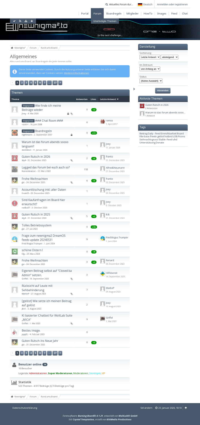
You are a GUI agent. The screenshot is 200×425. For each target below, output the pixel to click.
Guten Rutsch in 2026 (36, 157)
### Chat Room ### (49, 121)
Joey (24, 113)
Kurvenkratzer (29, 171)
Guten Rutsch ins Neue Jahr (40, 341)
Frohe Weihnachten (35, 179)
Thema (15, 99)
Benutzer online (30, 364)
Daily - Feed (154, 133)
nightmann (27, 134)
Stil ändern (146, 407)
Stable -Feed (165, 139)
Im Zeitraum (146, 64)
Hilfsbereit (111, 273)
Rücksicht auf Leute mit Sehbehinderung (37, 288)
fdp (23, 253)
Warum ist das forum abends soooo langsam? (170, 112)
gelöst (160, 136)
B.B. (108, 214)
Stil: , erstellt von (100, 419)
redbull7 (26, 207)
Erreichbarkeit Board (172, 133)
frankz (109, 156)
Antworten (82, 99)
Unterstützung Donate (152, 142)
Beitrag (143, 133)
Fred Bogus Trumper (32, 243)
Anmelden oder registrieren (172, 4)
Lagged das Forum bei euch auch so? (46, 167)
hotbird (168, 136)
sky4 (24, 160)
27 (55, 82)
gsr (23, 182)
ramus (109, 120)
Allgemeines (23, 56)
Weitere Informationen (76, 73)
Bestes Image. (31, 330)
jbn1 (24, 308)
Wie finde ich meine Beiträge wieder (41, 108)
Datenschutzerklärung (24, 407)
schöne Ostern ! (32, 250)
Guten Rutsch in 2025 (36, 214)
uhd (175, 139)
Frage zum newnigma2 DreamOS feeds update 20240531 (44, 238)
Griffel (25, 278)
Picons (181, 136)
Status (143, 76)
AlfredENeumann (115, 167)
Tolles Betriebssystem (36, 225)
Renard (110, 260)
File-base (145, 136)
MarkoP (25, 293)
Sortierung (145, 53)
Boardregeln (43, 131)
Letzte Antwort (108, 99)
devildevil (26, 149)
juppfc (25, 334)
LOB (175, 136)
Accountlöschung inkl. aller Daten (44, 190)
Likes (93, 99)
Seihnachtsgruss (149, 139)
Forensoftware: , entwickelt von (100, 415)
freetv (153, 136)
